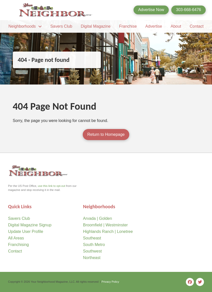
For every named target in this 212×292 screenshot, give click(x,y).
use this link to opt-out (51, 185)
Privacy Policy (110, 281)
